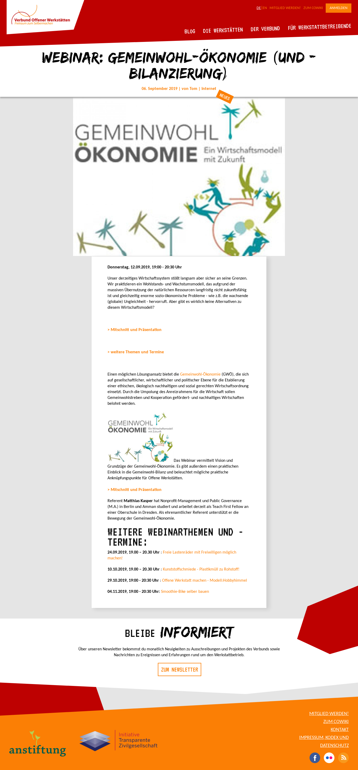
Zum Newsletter (179, 669)
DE (259, 8)
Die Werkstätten (223, 30)
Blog (190, 31)
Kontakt (340, 729)
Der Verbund (265, 29)
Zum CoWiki (313, 8)
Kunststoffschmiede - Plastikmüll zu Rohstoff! (201, 569)
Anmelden (338, 8)
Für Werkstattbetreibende (319, 26)
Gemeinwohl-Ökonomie (200, 374)
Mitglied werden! (285, 8)
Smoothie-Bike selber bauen (185, 592)
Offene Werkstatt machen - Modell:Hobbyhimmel (204, 580)
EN (265, 8)
